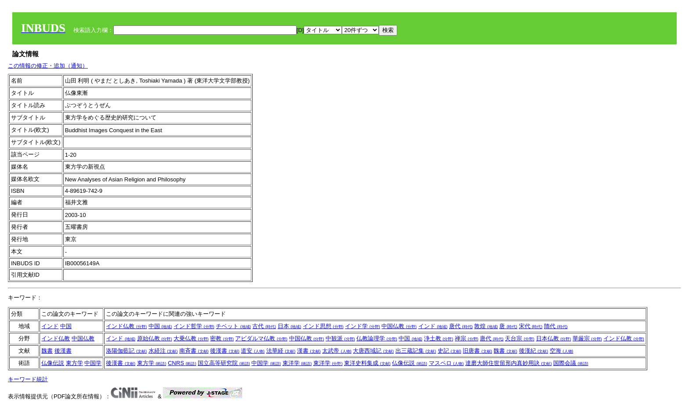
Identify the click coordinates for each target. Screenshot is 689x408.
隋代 (556, 326)
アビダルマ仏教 (261, 338)
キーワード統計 (28, 379)
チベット (233, 326)
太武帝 (337, 350)
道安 (253, 350)
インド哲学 (194, 326)
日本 (289, 326)
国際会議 (570, 363)
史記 (449, 350)
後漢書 (63, 350)
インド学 (362, 326)
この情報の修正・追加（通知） (48, 65)
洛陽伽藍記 (126, 350)
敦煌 (486, 326)
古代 (264, 326)
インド (49, 326)
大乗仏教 (191, 338)
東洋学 (297, 363)
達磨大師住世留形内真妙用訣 (508, 363)
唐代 (461, 326)
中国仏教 (399, 326)
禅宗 (467, 338)
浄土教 (438, 338)
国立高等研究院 (224, 363)
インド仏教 (126, 326)
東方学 (74, 363)
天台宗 (519, 338)
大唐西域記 (373, 350)
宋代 (531, 326)
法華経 (281, 350)
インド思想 (323, 326)
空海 (561, 350)
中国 (66, 326)
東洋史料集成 (367, 363)
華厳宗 (587, 338)
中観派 (340, 338)
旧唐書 (477, 350)
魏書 (47, 350)
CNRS (182, 363)
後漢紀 (533, 350)
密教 (222, 338)
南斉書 (194, 350)
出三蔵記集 (415, 350)
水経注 (163, 350)
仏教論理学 (376, 338)
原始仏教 (154, 338)
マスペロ (446, 363)
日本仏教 (553, 338)
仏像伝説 (52, 363)
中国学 (93, 363)
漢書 (309, 350)
